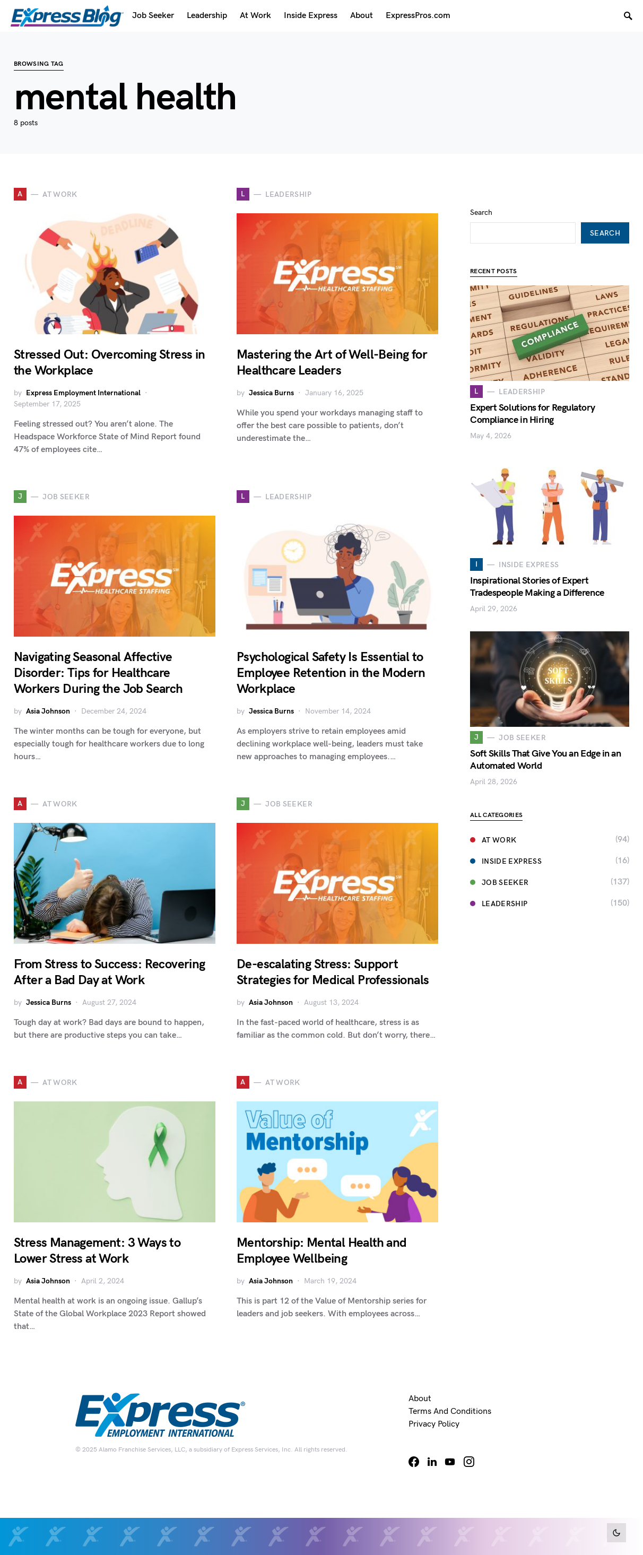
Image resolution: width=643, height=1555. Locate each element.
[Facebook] (414, 1461)
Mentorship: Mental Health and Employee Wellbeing (322, 1250)
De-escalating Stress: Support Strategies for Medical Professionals (333, 972)
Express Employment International (83, 392)
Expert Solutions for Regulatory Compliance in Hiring (532, 395)
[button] (616, 1532)
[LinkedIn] (432, 1461)
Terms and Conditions (450, 1411)
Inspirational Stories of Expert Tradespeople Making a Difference (537, 568)
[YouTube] (450, 1461)
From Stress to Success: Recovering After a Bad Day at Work (109, 972)
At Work (493, 821)
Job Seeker (499, 863)
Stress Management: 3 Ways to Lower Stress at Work (97, 1250)
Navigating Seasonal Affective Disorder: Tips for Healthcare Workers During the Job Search (98, 673)
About (420, 1399)
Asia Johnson (48, 711)
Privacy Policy (434, 1424)
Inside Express (506, 842)
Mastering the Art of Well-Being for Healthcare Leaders (332, 362)
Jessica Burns (271, 392)
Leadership (499, 885)
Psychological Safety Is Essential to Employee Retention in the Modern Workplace (331, 673)
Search (481, 193)
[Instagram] (469, 1461)
